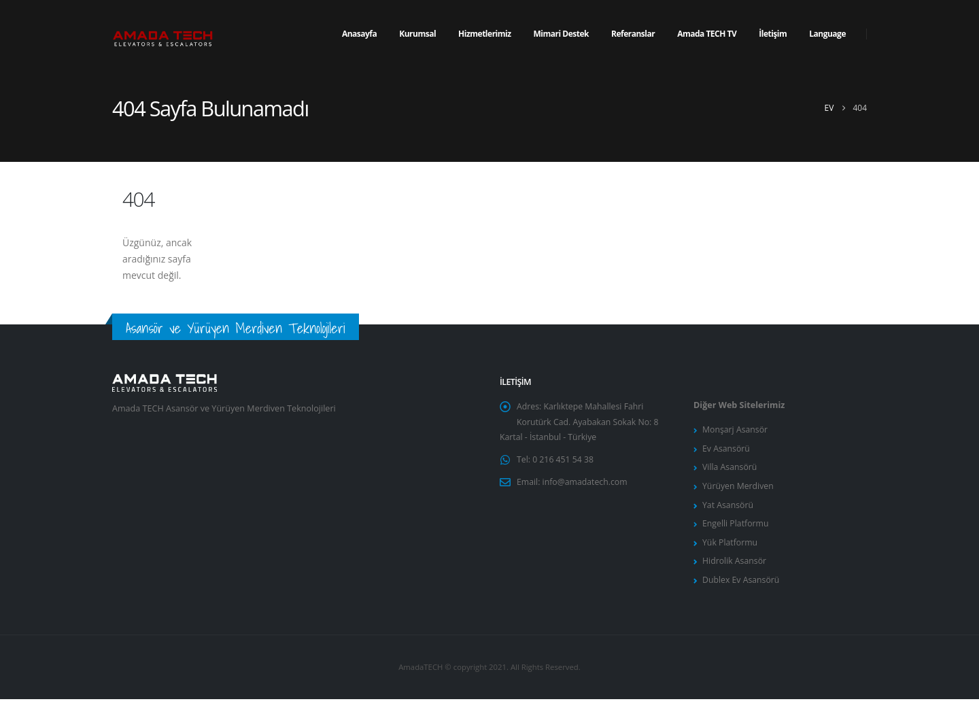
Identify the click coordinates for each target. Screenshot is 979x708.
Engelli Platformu (736, 529)
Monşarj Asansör (736, 430)
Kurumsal (417, 33)
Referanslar (633, 33)
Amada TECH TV (706, 33)
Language (827, 33)
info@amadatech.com (586, 486)
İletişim (773, 33)
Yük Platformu (730, 548)
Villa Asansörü (730, 469)
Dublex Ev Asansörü (741, 588)
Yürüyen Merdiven (739, 489)
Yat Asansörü (728, 509)
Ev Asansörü (726, 450)
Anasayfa (359, 33)
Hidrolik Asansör (735, 568)
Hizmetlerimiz (484, 33)
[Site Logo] (163, 34)
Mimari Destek (561, 33)
